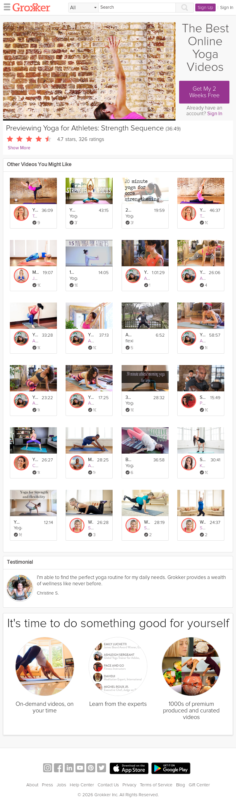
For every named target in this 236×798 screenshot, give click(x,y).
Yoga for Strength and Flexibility (17, 522)
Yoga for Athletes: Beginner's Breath (91, 335)
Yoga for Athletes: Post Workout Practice (35, 397)
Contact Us (108, 777)
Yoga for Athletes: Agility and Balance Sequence (35, 210)
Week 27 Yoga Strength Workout (147, 522)
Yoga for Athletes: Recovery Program (146, 272)
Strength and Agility (203, 397)
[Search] (137, 8)
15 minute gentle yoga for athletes (72, 272)
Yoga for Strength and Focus (72, 210)
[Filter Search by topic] (83, 8)
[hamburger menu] (5, 6)
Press (47, 777)
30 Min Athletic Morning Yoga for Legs (128, 397)
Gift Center (199, 777)
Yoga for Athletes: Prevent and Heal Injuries (202, 335)
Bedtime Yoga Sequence (128, 459)
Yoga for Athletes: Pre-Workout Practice (91, 397)
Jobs (61, 777)
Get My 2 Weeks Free (204, 92)
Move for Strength (35, 272)
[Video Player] (89, 70)
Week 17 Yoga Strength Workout (90, 522)
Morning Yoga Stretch (90, 459)
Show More (19, 148)
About (32, 777)
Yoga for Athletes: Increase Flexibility (203, 210)
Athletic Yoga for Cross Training (128, 335)
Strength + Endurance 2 (203, 459)
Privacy (129, 777)
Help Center (82, 777)
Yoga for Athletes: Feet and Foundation (202, 272)
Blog (180, 777)
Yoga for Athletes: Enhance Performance (35, 335)
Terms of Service (156, 777)
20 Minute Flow (128, 210)
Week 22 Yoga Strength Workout (203, 522)
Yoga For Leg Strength (35, 459)
